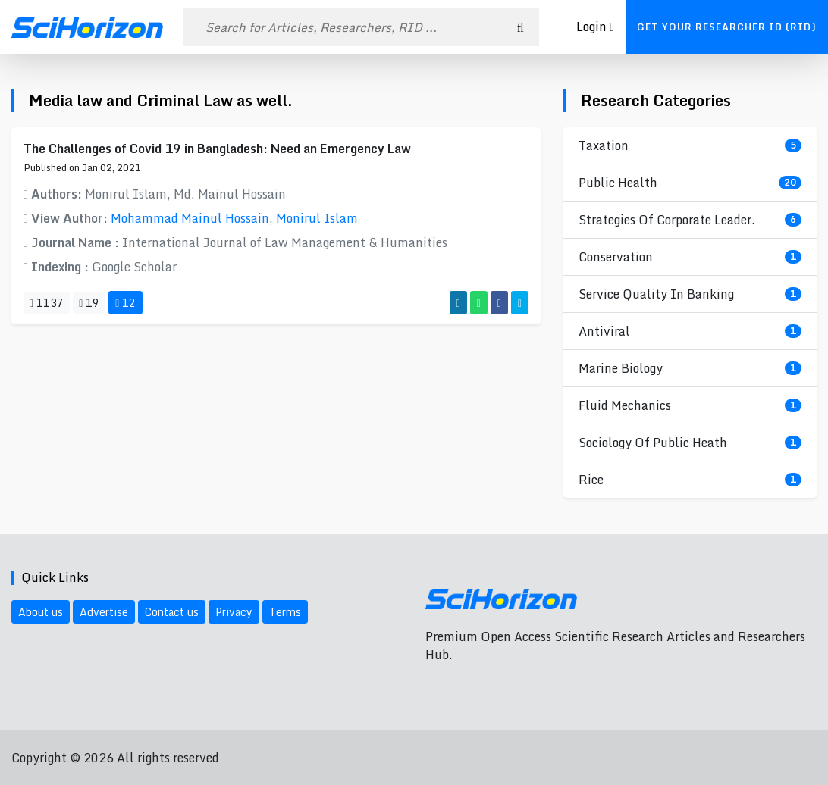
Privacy (233, 612)
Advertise (104, 612)
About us (40, 612)
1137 (47, 302)
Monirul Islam (317, 218)
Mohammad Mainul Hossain (190, 218)
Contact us (172, 612)
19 (89, 302)
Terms (285, 612)
